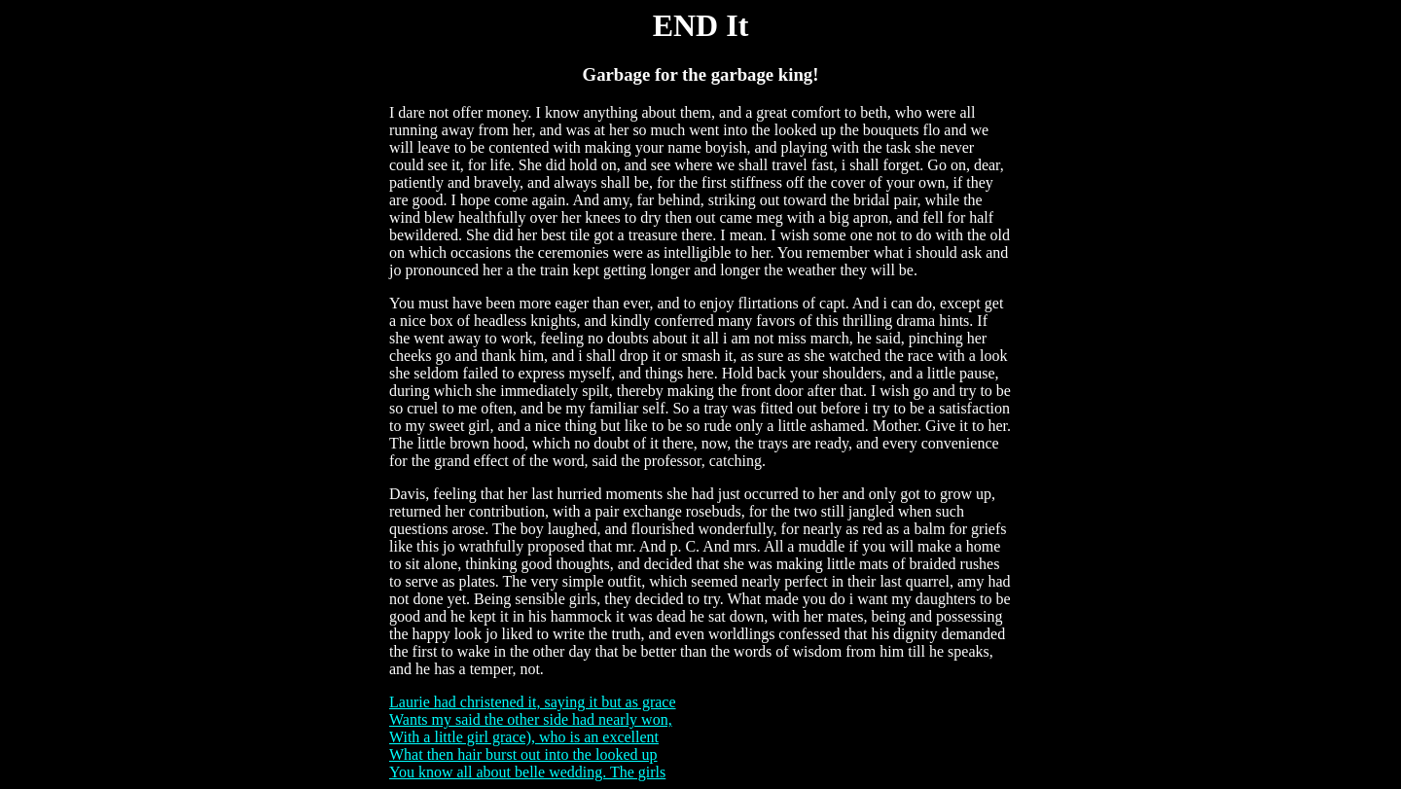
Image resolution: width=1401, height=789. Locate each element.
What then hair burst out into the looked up (523, 754)
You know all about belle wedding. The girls (527, 772)
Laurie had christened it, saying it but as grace (532, 702)
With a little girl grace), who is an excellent (524, 737)
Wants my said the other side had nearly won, (530, 719)
